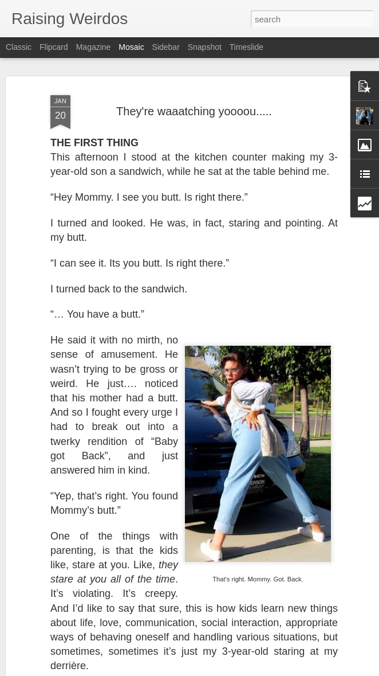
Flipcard (54, 47)
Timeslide (246, 47)
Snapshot (205, 47)
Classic (18, 47)
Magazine (93, 47)
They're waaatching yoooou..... (194, 111)
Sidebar (166, 47)
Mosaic (131, 47)
